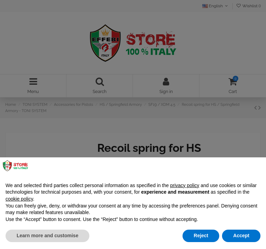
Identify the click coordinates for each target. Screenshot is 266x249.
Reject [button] (201, 235)
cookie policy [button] (19, 199)
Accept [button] (241, 235)
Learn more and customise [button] (47, 235)
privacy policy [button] (184, 185)
